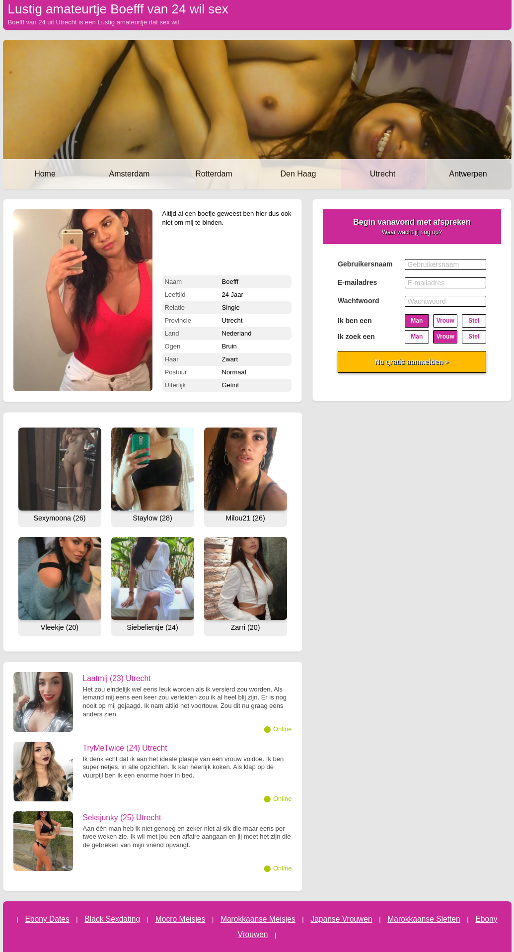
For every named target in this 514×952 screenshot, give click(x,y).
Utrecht (383, 174)
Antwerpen (468, 174)
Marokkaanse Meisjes (257, 919)
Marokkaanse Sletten (423, 919)
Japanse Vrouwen (341, 919)
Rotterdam (213, 174)
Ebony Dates (47, 919)
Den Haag (298, 174)
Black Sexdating (112, 919)
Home (45, 174)
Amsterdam (129, 174)
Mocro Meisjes (180, 919)
